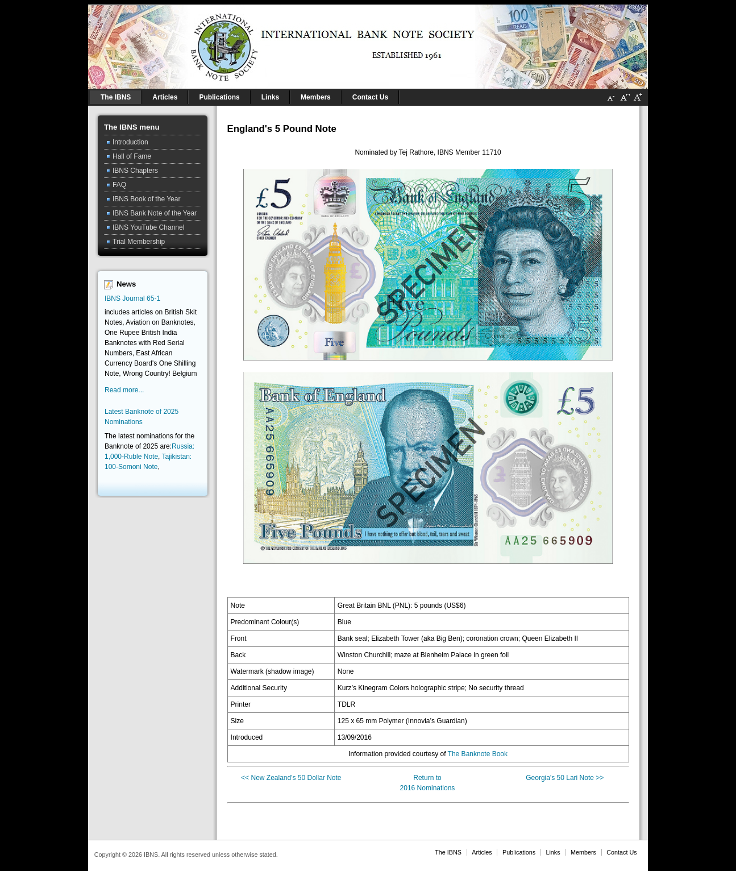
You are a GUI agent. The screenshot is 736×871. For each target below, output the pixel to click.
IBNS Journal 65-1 (132, 298)
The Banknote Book (478, 754)
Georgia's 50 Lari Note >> (565, 778)
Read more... (124, 390)
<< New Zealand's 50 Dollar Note (291, 778)
